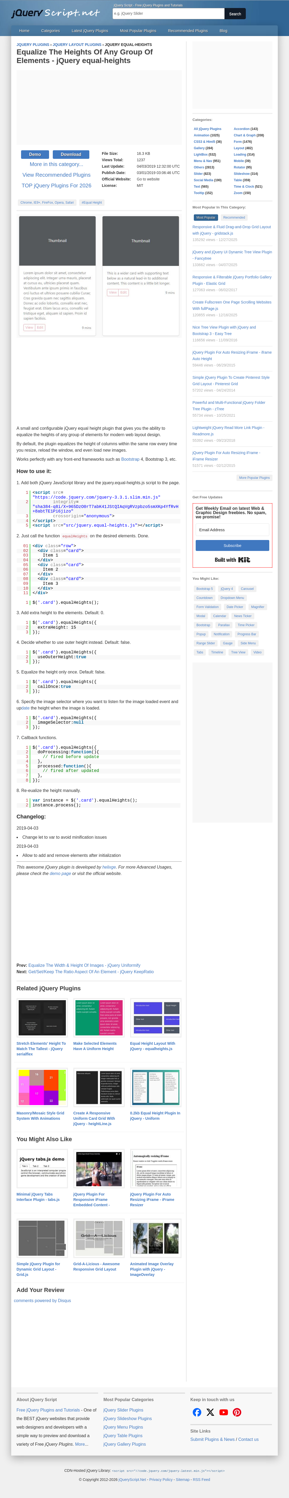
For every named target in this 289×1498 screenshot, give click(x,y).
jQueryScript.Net (132, 1479)
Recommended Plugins (188, 31)
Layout (239, 148)
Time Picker (246, 625)
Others (199, 167)
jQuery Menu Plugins (123, 1427)
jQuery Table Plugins (122, 1435)
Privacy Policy (160, 1479)
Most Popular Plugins (138, 31)
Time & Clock (244, 186)
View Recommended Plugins (56, 175)
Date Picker (235, 607)
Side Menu (248, 643)
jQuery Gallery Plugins (124, 1444)
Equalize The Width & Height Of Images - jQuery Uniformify (84, 965)
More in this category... (56, 164)
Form (238, 142)
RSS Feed (201, 1479)
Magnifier (257, 607)
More (80, 1444)
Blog (223, 31)
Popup (201, 634)
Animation (202, 135)
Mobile (239, 161)
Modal (200, 616)
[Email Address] (232, 529)
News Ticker (242, 616)
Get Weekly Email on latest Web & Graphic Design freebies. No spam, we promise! (231, 512)
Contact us (248, 1439)
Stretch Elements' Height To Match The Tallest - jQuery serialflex (41, 1048)
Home (24, 31)
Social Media (203, 180)
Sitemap (183, 1479)
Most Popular (205, 217)
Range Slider (205, 643)
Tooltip (199, 193)
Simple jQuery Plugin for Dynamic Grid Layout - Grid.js (38, 1269)
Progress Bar (247, 634)
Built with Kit (232, 560)
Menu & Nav (203, 161)
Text (197, 186)
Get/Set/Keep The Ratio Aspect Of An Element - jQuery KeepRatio (91, 971)
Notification (222, 634)
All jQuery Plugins (207, 129)
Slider (198, 174)
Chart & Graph (245, 135)
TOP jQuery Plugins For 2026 (56, 185)
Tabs (199, 652)
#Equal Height (92, 202)
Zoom (238, 193)
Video (258, 652)
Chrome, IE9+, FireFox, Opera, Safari (47, 202)
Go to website (148, 179)
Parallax (224, 625)
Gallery (199, 148)
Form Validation (207, 607)
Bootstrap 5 (204, 589)
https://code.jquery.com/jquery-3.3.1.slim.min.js (96, 497)
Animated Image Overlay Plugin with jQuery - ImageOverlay (152, 1269)
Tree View (238, 652)
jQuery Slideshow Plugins (127, 1418)
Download (71, 154)
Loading (240, 154)
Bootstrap (130, 459)
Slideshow (242, 174)
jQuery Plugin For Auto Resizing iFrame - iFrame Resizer (152, 1199)
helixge (109, 867)
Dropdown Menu (232, 598)
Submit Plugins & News (212, 1439)
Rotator (239, 167)
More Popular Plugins (254, 478)
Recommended (234, 217)
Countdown (204, 598)
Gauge (227, 643)
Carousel (247, 589)
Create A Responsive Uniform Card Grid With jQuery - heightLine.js (94, 1118)
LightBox (201, 154)
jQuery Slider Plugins (123, 1410)
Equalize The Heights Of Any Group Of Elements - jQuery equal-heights (85, 56)
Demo (35, 154)
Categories (50, 31)
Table (238, 180)
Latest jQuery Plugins (90, 31)
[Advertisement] (99, 107)
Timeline (217, 652)
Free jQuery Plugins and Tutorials (58, 11)
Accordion (242, 129)
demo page (60, 873)
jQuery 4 (227, 589)
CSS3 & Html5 (204, 142)
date (25, 707)
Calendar (219, 616)
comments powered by (42, 1300)
